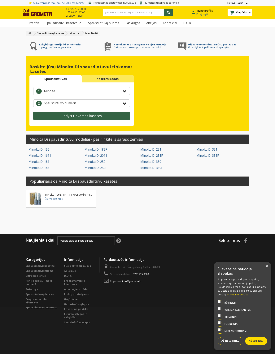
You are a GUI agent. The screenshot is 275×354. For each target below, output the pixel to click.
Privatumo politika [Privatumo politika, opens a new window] (237, 294)
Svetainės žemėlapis (77, 322)
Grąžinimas (71, 299)
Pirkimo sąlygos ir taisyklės (75, 315)
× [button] (266, 266)
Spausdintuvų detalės (40, 294)
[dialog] (242, 306)
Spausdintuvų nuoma (103, 23)
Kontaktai (170, 23)
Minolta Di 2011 (96, 155)
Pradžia (34, 23)
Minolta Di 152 (38, 149)
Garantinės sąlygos (76, 304)
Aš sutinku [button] (256, 341)
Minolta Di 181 (38, 162)
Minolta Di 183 (38, 168)
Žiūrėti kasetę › (54, 198)
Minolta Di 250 (95, 162)
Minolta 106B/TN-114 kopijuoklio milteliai (69, 194)
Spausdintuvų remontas (41, 307)
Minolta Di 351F (207, 155)
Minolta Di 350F (151, 168)
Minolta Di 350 (150, 162)
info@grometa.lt (131, 281)
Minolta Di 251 (150, 149)
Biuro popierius (36, 275)
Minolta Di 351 (206, 149)
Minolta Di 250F (96, 168)
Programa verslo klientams (36, 300)
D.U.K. (68, 275)
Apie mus (70, 271)
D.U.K (187, 23)
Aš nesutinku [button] (230, 340)
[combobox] (81, 91)
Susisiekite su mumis (77, 266)
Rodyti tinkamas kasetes (81, 116)
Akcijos (151, 23)
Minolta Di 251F (151, 155)
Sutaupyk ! (32, 289)
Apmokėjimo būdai (76, 289)
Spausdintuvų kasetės (64, 23)
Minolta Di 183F (96, 149)
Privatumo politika (76, 309)
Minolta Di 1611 (39, 155)
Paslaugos (132, 23)
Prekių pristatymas (76, 294)
